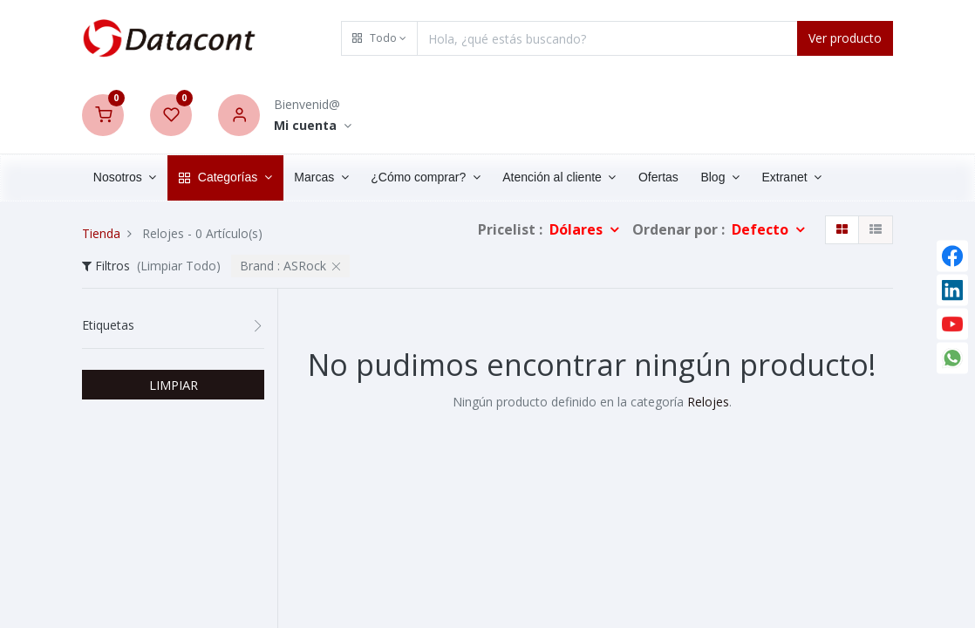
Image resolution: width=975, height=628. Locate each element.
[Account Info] (312, 126)
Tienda (101, 233)
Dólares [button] (577, 229)
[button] (379, 38)
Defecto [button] (762, 229)
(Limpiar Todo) (179, 265)
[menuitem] (658, 178)
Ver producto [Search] (845, 38)
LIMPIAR (173, 384)
